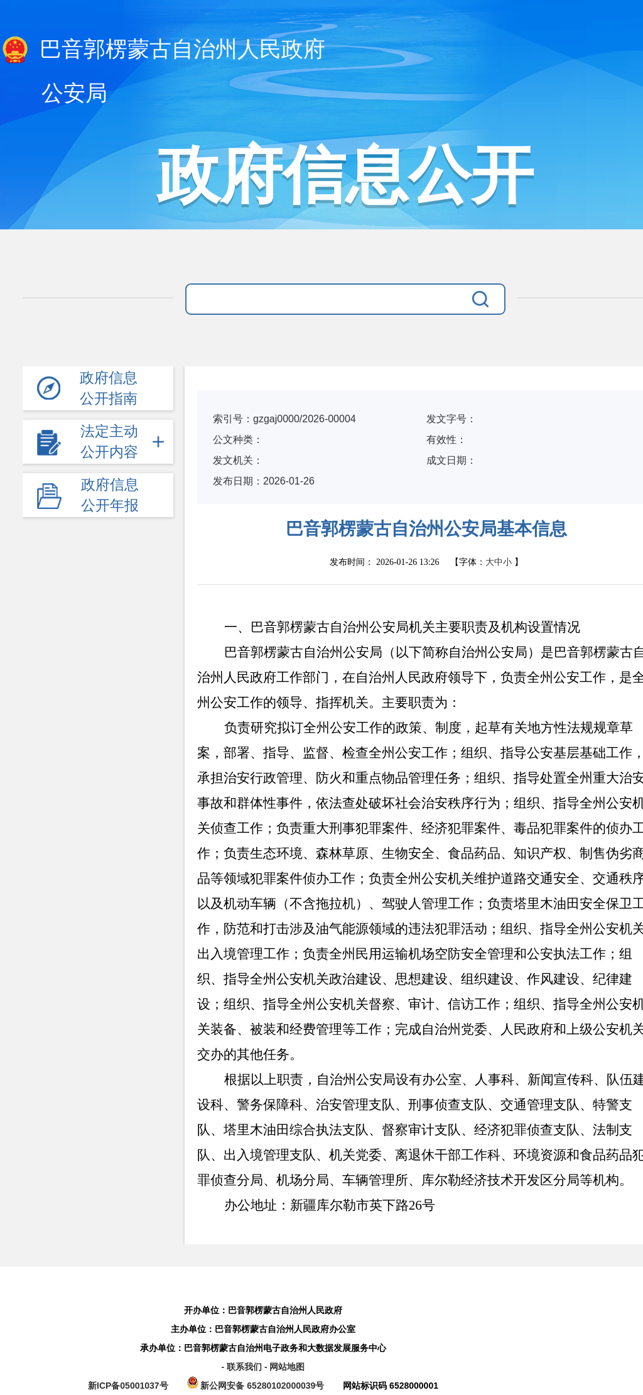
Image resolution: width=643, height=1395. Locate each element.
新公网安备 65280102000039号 (257, 1386)
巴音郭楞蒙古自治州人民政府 (162, 50)
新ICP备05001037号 (128, 1386)
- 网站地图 (284, 1367)
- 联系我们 (242, 1367)
